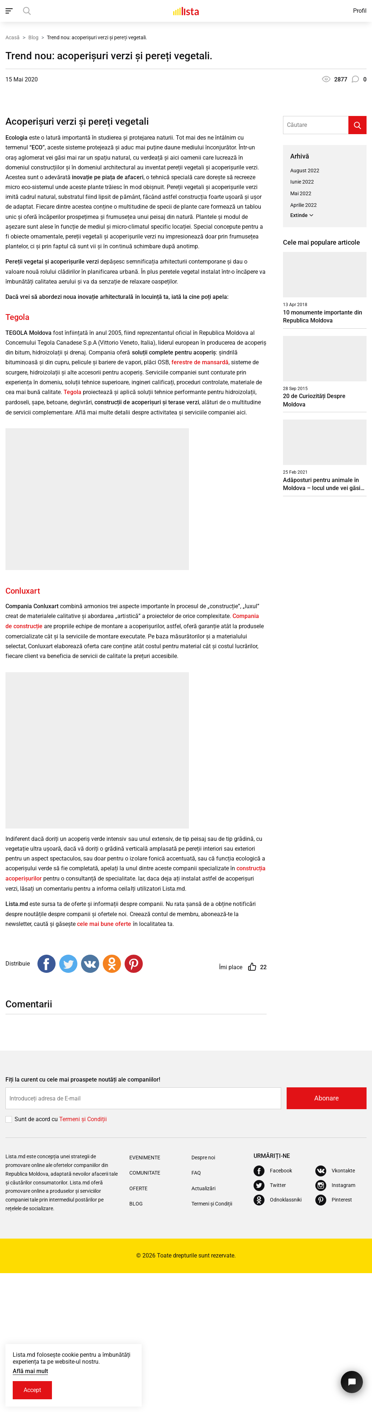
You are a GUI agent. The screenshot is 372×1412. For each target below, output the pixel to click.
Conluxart (22, 731)
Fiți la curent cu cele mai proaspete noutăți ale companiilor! (82, 1218)
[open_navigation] (10, 11)
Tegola (17, 457)
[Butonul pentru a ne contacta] (352, 1382)
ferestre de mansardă (200, 503)
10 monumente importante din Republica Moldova (322, 457)
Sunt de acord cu (37, 1258)
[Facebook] (273, 1309)
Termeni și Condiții (211, 1342)
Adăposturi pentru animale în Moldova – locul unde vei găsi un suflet (321, 625)
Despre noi (203, 1296)
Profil (360, 10)
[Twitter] (270, 1324)
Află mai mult (30, 1371)
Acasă (12, 37)
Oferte (138, 1327)
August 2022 (304, 311)
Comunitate (144, 1312)
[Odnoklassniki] (278, 1338)
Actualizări (203, 1327)
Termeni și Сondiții (83, 1258)
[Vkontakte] (335, 1309)
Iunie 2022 (302, 323)
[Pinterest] (333, 1338)
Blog (33, 37)
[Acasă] (186, 11)
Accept (32, 1390)
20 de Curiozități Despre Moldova (314, 540)
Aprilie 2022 (303, 346)
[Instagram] (335, 1324)
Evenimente (144, 1296)
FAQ (196, 1312)
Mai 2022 (300, 334)
